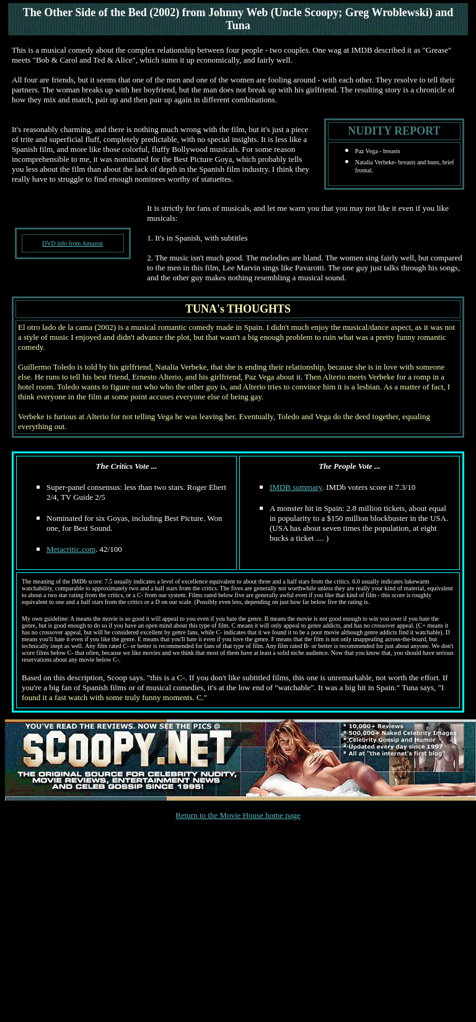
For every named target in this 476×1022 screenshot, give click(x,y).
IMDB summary (296, 487)
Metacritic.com (70, 549)
